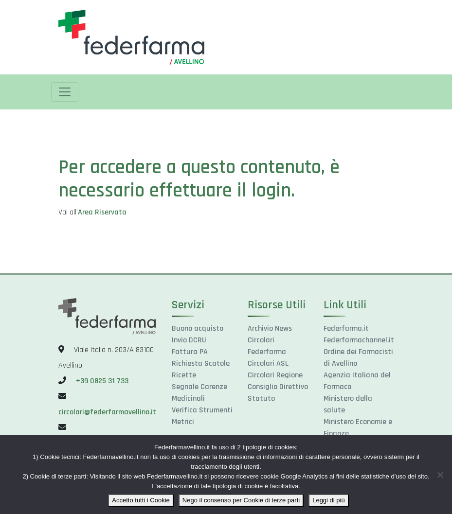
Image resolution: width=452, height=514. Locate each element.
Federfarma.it (346, 328)
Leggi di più (328, 500)
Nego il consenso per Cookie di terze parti (241, 500)
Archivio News (270, 328)
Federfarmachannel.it (359, 340)
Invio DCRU (189, 340)
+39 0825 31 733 (102, 381)
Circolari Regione (275, 375)
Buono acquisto (197, 328)
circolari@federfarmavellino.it (107, 412)
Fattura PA (190, 352)
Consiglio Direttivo (278, 387)
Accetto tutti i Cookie (141, 500)
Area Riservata (102, 212)
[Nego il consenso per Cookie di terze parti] (440, 474)
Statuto (261, 398)
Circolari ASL (268, 363)
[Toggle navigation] (64, 92)
